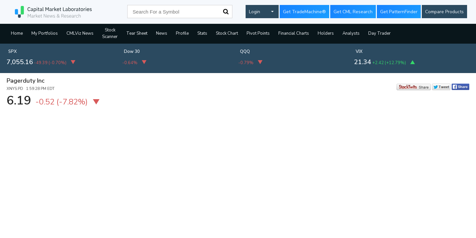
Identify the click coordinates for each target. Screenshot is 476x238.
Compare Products (444, 12)
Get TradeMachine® (304, 12)
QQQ (245, 52)
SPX (12, 52)
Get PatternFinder (398, 12)
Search (225, 11)
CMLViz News (80, 33)
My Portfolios (44, 33)
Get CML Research (353, 12)
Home (17, 33)
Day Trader (379, 33)
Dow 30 (132, 52)
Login (254, 12)
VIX (359, 52)
